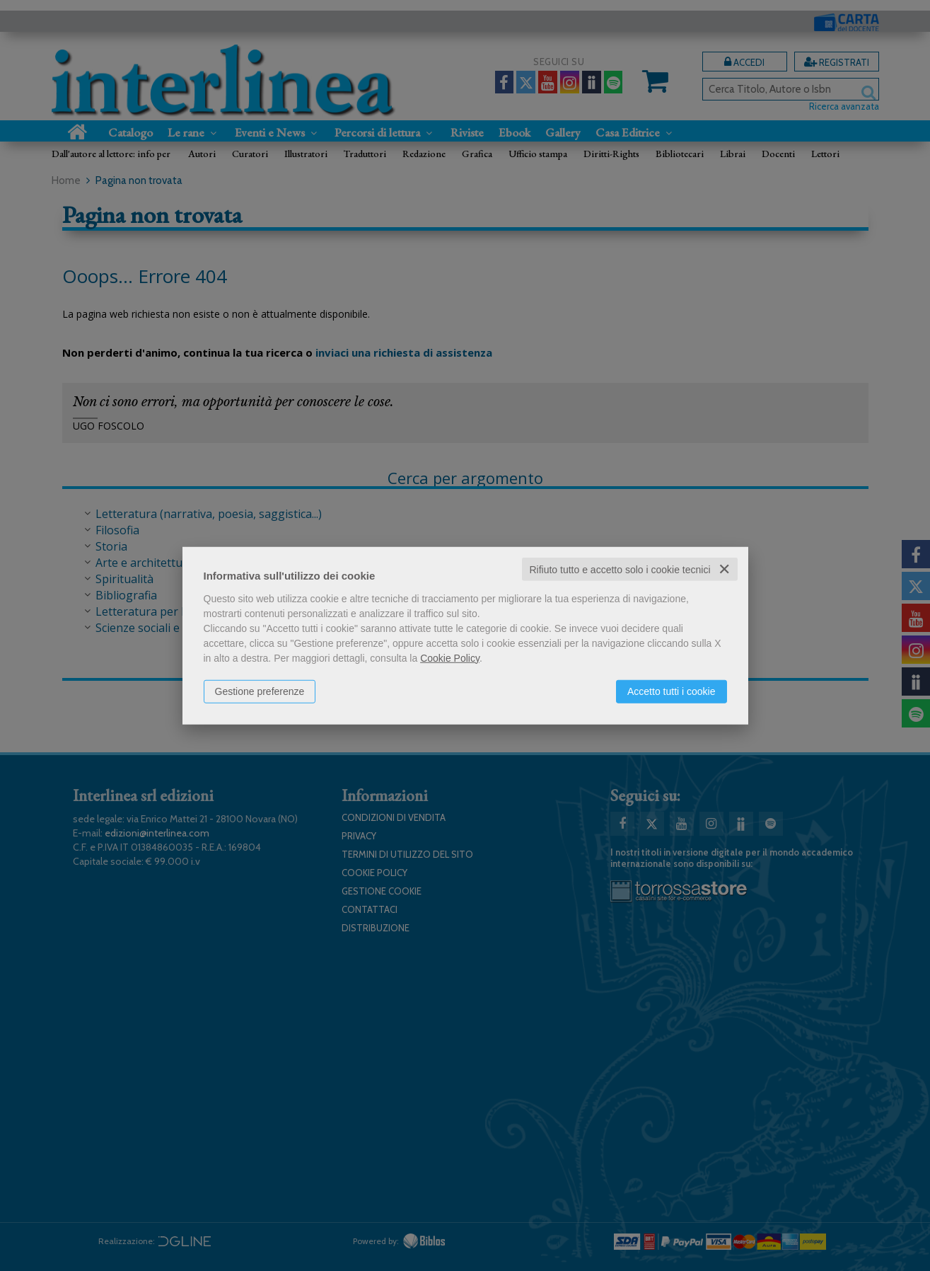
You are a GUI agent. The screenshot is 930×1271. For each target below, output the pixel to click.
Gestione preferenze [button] (260, 690)
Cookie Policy (449, 657)
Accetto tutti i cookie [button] (671, 690)
